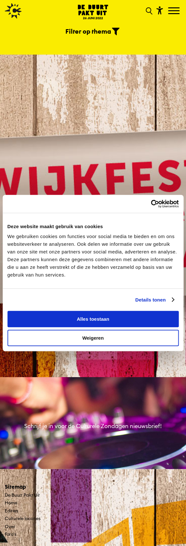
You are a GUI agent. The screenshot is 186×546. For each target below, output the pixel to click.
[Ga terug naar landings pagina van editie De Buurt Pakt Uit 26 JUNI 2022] (93, 11)
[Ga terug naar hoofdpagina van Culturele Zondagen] (13, 11)
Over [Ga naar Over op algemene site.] (10, 526)
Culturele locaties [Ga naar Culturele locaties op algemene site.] (23, 518)
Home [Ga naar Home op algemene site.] (11, 503)
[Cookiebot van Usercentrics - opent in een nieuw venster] (151, 204)
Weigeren (93, 338)
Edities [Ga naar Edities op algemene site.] (11, 511)
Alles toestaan (93, 319)
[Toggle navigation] (174, 11)
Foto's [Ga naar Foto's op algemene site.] (10, 534)
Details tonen (150, 299)
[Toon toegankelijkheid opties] (159, 10)
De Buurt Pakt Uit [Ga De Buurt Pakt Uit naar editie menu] (22, 495)
